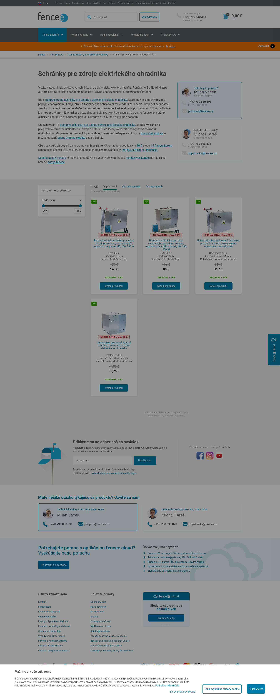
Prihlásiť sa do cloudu (166, 619)
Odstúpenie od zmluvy (49, 631)
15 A (153, 145)
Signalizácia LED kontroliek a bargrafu (169, 570)
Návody (94, 616)
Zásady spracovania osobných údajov (110, 640)
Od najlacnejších (131, 186)
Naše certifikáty (98, 606)
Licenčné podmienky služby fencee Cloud (112, 650)
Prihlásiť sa (145, 460)
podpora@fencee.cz (200, 111)
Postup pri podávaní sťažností (53, 621)
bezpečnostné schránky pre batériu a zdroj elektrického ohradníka (86, 99)
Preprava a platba (126, 3)
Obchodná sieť (98, 602)
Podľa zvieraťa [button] (50, 34)
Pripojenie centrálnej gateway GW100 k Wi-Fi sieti (175, 557)
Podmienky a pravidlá (49, 611)
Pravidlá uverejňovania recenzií (53, 650)
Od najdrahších (154, 186)
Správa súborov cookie (182, 691)
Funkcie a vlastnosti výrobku (52, 640)
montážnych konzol (138, 157)
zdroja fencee (56, 162)
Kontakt (171, 3)
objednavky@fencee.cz (202, 153)
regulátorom (164, 145)
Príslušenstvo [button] (169, 34)
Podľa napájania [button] (109, 34)
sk (44, 3)
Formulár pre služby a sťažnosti (151, 3)
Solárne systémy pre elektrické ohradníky (88, 55)
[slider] (43, 205)
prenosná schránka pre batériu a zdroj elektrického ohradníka (97, 125)
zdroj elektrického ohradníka (139, 150)
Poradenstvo (78, 3)
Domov (58, 3)
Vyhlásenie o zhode (101, 626)
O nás (67, 3)
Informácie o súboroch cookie (106, 645)
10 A (139, 145)
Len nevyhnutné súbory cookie (222, 689)
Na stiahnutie (109, 3)
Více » (172, 46)
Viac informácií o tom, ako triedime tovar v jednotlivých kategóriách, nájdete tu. (166, 414)
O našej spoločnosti (101, 621)
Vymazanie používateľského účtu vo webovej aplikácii (178, 566)
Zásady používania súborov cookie (109, 636)
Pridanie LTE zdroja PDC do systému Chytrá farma (176, 561)
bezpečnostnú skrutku (71, 137)
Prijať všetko (256, 689)
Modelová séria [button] (80, 34)
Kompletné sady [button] (140, 34)
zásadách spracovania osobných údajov (114, 473)
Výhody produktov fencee (51, 636)
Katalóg (96, 3)
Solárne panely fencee (52, 157)
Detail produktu (114, 286)
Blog (89, 3)
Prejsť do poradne (56, 565)
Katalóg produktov (100, 631)
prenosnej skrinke (152, 133)
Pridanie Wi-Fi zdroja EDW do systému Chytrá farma (177, 553)
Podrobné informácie (167, 685)
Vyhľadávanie (150, 17)
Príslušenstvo (56, 55)
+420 (194, 17)
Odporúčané (110, 186)
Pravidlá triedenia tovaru (50, 645)
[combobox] (111, 17)
